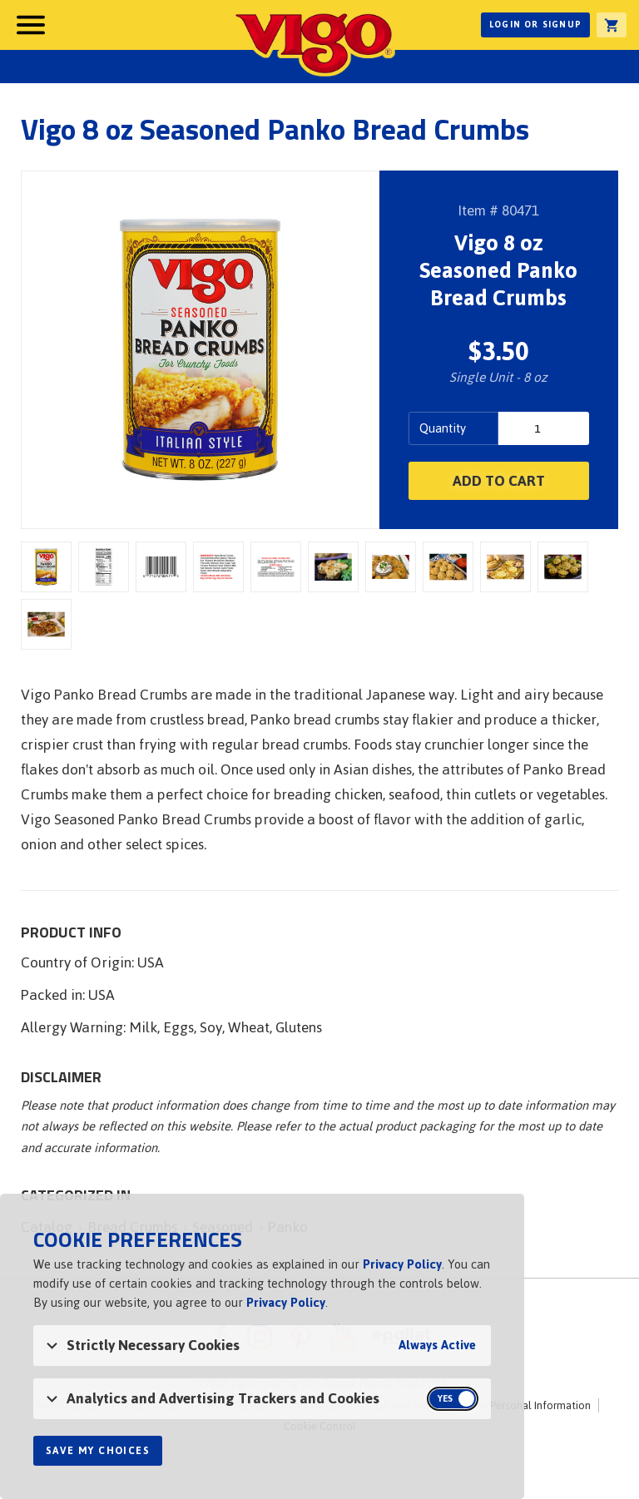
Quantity (442, 428)
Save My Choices (98, 1451)
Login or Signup (535, 24)
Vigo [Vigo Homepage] (313, 43)
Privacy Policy (402, 1264)
